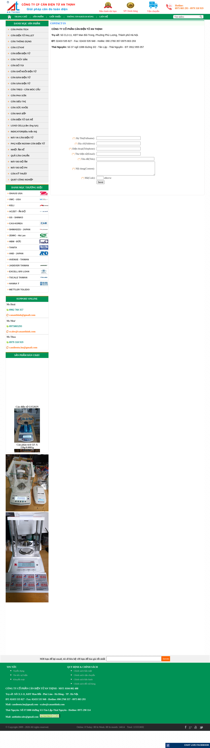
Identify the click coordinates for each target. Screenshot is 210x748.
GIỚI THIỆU (55, 16)
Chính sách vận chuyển (84, 675)
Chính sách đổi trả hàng (84, 683)
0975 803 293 (181, 8)
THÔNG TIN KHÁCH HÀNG (80, 16)
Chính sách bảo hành (83, 679)
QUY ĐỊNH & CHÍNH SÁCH (82, 667)
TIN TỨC (12, 667)
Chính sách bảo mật (83, 671)
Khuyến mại (19, 679)
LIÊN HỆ (103, 16)
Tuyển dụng (18, 671)
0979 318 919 (196, 8)
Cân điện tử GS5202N (27, 414)
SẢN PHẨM (38, 16)
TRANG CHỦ (21, 16)
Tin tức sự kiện (20, 675)
